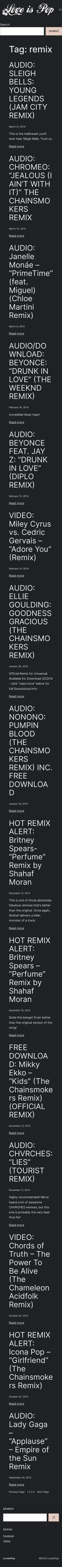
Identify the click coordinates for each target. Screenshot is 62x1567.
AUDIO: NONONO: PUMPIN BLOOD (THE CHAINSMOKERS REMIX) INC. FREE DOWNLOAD (30, 750)
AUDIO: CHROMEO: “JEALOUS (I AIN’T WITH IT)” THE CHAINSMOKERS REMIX (30, 188)
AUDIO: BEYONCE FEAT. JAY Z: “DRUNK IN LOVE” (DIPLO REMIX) (28, 459)
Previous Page (16, 1492)
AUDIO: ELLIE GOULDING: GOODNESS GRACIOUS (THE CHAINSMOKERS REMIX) (30, 622)
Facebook (8, 1536)
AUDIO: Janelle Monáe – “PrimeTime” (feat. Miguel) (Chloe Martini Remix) (31, 281)
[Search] (53, 1517)
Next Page (43, 1492)
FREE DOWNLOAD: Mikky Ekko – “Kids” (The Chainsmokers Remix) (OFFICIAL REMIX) (31, 1081)
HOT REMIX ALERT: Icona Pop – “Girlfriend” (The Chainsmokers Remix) (31, 1360)
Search (5, 24)
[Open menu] (60, 10)
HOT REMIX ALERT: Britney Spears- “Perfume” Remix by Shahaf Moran (29, 852)
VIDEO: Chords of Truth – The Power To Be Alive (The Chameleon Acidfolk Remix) (29, 1271)
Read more (16, 146)
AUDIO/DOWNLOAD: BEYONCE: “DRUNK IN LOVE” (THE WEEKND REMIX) (30, 371)
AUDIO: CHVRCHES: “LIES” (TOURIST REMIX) (31, 1162)
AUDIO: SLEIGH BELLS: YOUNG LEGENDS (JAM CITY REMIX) (28, 90)
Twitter (7, 1541)
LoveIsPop (9, 1558)
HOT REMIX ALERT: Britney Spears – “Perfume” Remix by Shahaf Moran (29, 969)
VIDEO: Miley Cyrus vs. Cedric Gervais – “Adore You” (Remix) (30, 536)
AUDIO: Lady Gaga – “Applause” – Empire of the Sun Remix (29, 1441)
